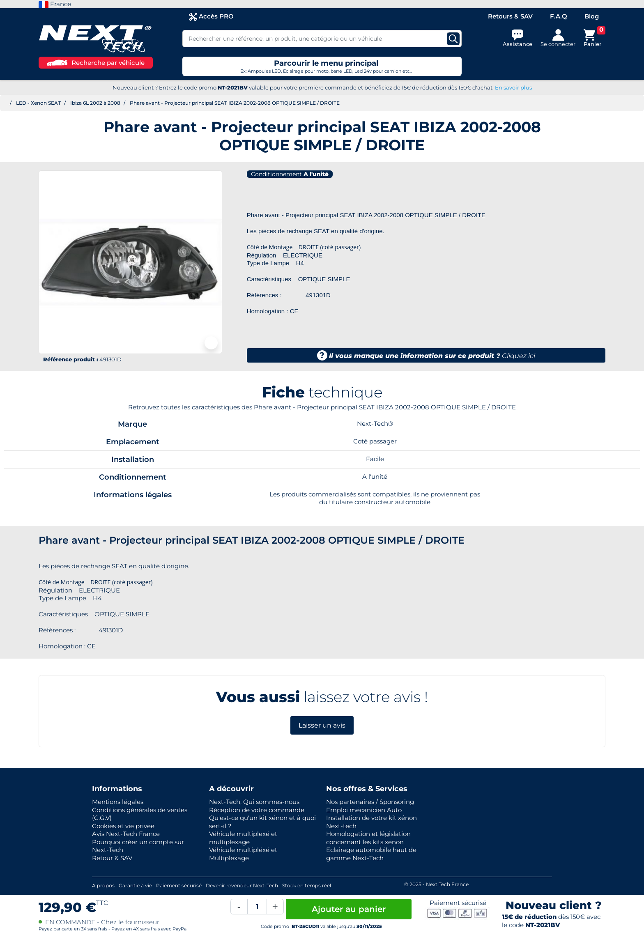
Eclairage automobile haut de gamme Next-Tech (371, 854)
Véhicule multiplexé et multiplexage (243, 838)
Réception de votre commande (256, 810)
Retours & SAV (510, 16)
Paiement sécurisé (179, 885)
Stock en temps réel (306, 885)
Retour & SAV (112, 858)
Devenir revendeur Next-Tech (242, 885)
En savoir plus (513, 87)
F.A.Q (558, 16)
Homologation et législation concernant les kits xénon (368, 838)
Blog (591, 16)
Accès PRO (211, 16)
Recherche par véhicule (96, 63)
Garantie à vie (135, 885)
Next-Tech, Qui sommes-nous (254, 802)
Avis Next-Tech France (126, 834)
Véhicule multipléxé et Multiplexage (243, 854)
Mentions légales (117, 802)
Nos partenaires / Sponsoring (370, 802)
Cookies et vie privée (123, 826)
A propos (103, 885)
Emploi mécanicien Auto (364, 810)
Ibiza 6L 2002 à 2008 (95, 103)
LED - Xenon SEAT (38, 103)
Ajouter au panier (349, 909)
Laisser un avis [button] (322, 725)
